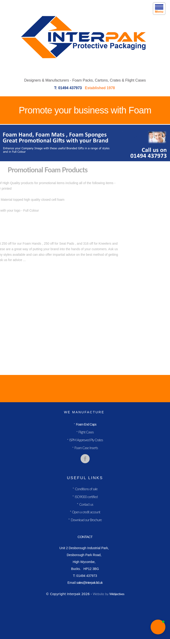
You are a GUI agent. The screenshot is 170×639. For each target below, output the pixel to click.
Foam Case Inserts (86, 448)
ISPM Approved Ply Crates (86, 440)
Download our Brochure (86, 520)
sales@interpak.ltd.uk (89, 582)
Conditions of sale (86, 489)
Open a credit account (85, 512)
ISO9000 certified (86, 497)
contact (85, 537)
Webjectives (116, 594)
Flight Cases (86, 432)
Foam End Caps (86, 424)
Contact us (86, 504)
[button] (158, 627)
